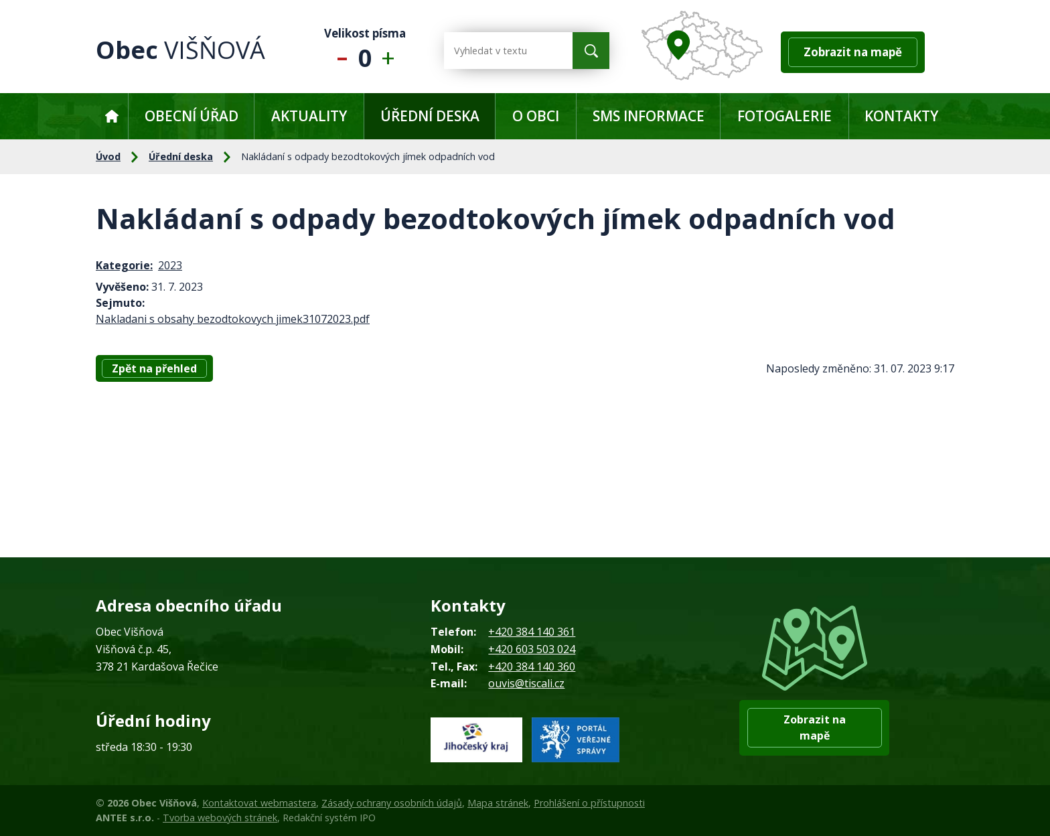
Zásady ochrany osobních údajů (391, 802)
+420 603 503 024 (531, 649)
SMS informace (648, 116)
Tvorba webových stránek (220, 817)
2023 (170, 265)
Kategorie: (124, 265)
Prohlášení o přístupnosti (589, 802)
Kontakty (901, 116)
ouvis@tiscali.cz (526, 683)
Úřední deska (429, 116)
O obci (535, 116)
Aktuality (309, 116)
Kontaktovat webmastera (259, 802)
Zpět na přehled (154, 368)
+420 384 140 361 (531, 631)
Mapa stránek (497, 802)
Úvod (111, 116)
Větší (391, 50)
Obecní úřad (191, 116)
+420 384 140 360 (531, 666)
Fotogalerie (784, 116)
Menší (339, 50)
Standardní (365, 50)
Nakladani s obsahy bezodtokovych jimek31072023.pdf (233, 318)
